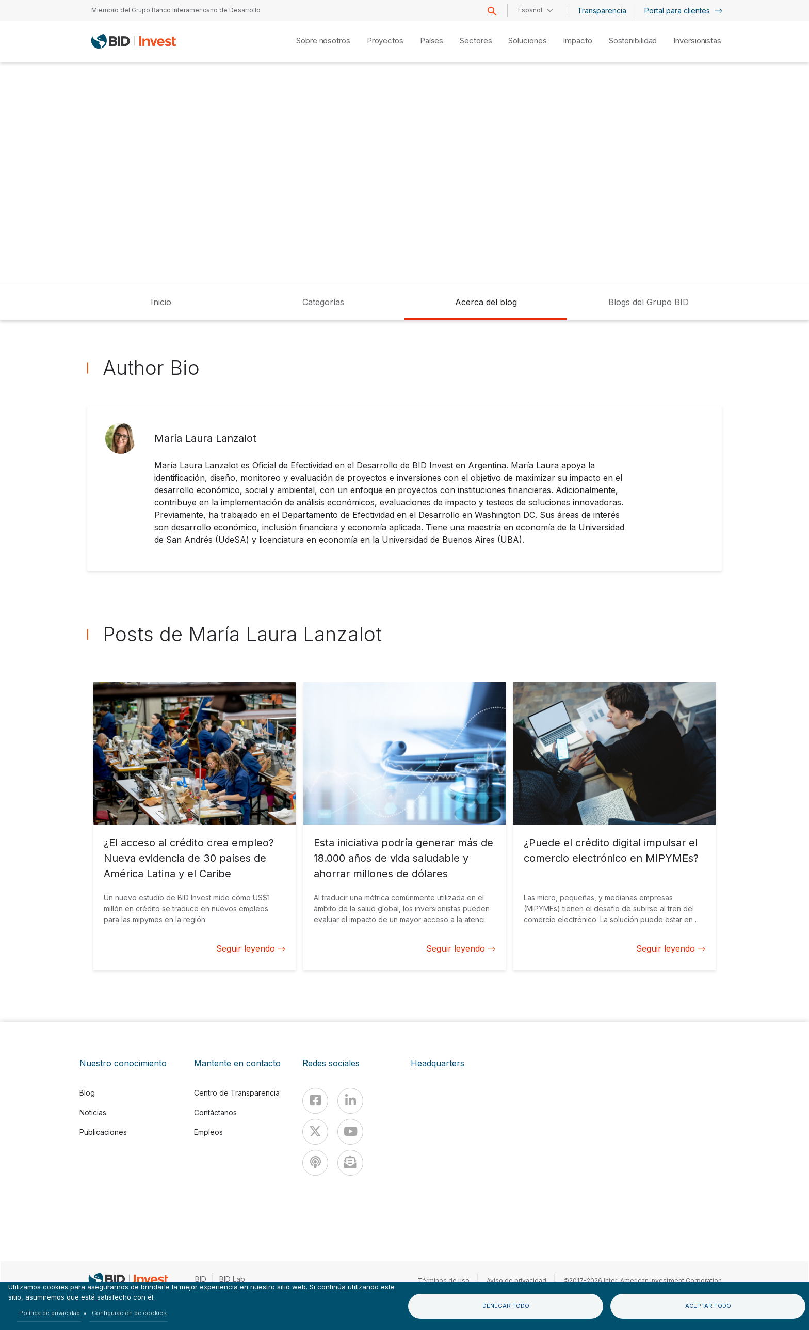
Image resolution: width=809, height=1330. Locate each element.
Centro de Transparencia (237, 1092)
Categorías (323, 302)
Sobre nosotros (323, 40)
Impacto (577, 40)
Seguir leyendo (250, 948)
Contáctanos (215, 1112)
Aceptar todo (708, 1305)
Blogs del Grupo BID (648, 302)
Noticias (92, 1112)
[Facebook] (315, 1101)
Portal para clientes (683, 10)
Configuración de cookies (129, 1313)
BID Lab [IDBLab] (232, 1279)
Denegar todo (505, 1305)
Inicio (161, 302)
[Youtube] (350, 1132)
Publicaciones (103, 1132)
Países (431, 40)
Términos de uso (444, 1281)
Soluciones (527, 40)
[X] (315, 1132)
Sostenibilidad (633, 40)
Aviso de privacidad (516, 1281)
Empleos (208, 1132)
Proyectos (385, 40)
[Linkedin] (350, 1101)
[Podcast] (315, 1163)
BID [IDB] (200, 1279)
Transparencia (601, 10)
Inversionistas (697, 40)
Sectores (476, 40)
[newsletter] (350, 1163)
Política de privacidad (49, 1313)
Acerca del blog (486, 302)
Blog (87, 1092)
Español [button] (530, 10)
